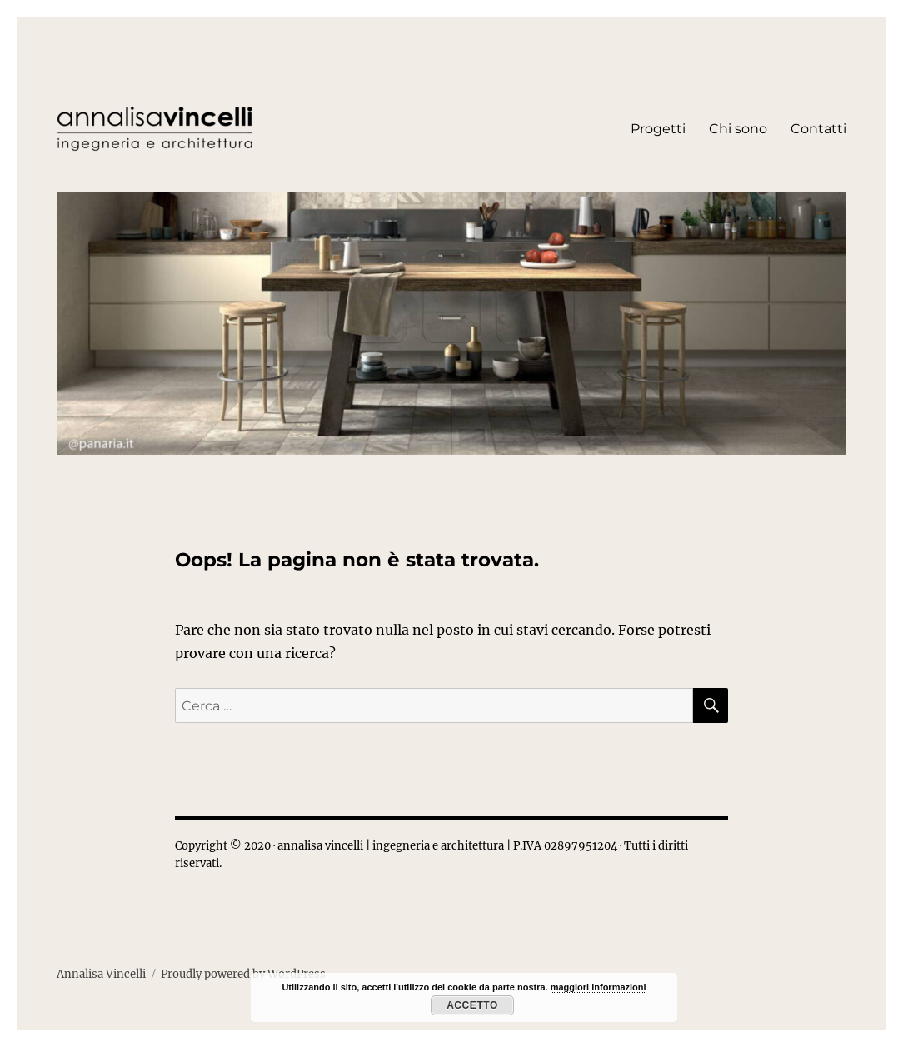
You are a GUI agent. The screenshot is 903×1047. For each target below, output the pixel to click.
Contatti (818, 129)
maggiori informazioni (598, 987)
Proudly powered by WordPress (243, 974)
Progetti (658, 129)
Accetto (472, 1005)
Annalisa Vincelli (101, 974)
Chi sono (738, 129)
